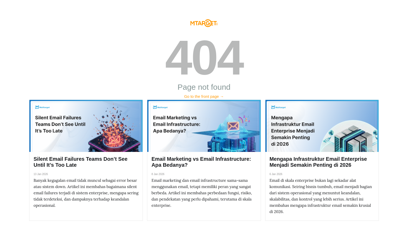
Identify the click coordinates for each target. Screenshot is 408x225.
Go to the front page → (204, 96)
